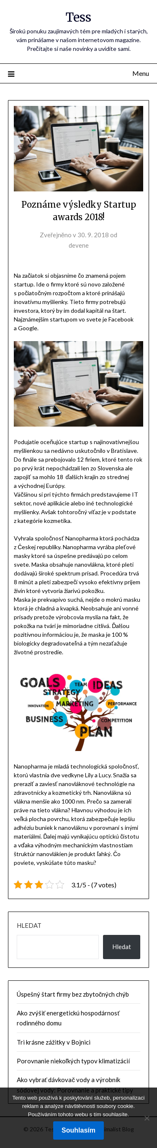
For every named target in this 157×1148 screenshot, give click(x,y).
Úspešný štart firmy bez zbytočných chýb (73, 994)
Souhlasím (78, 1130)
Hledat (29, 925)
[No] (146, 1118)
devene (79, 245)
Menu (140, 73)
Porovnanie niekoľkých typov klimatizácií (73, 1061)
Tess (78, 17)
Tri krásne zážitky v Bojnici (53, 1042)
